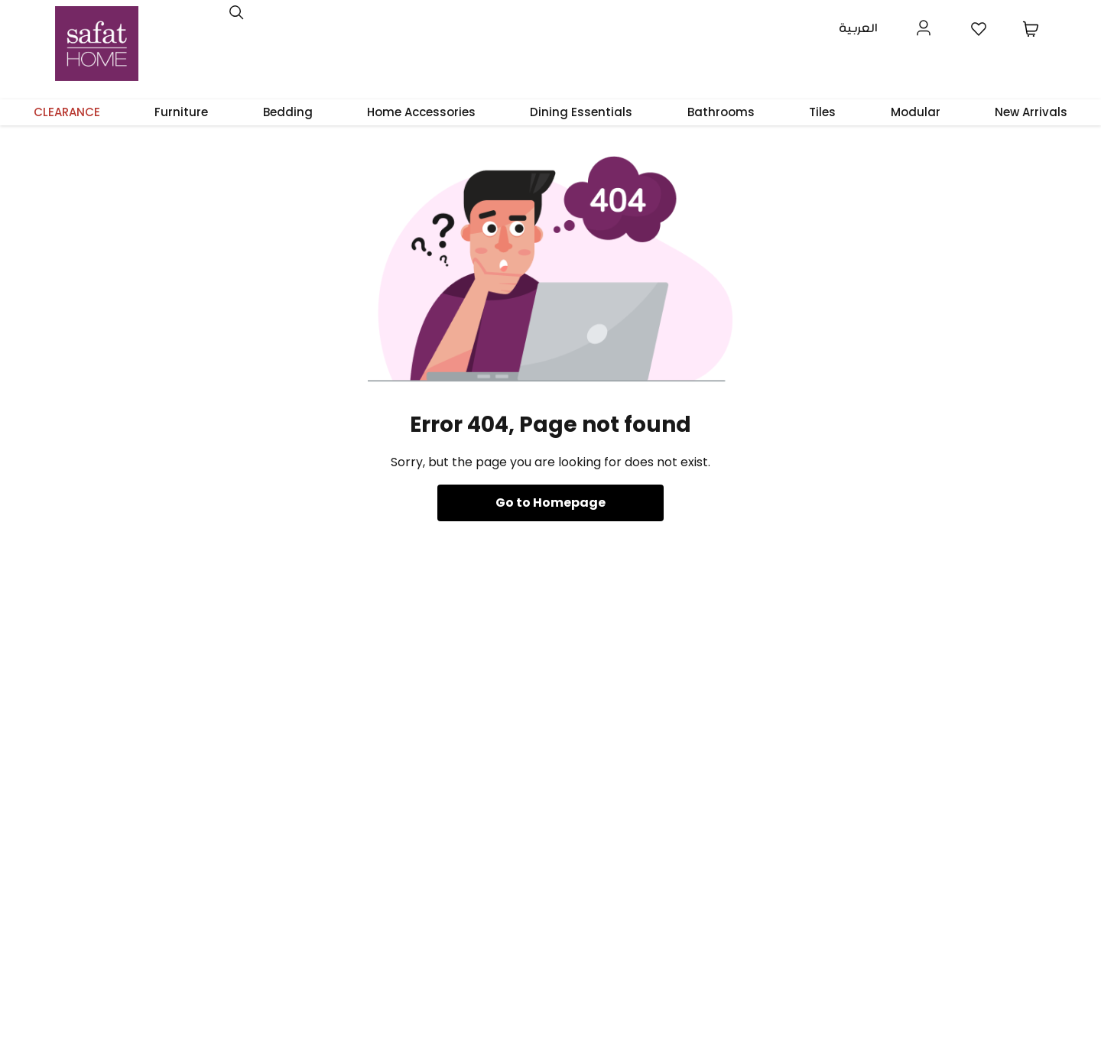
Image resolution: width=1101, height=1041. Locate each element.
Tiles (822, 112)
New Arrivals (1031, 112)
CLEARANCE (67, 112)
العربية (858, 28)
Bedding (288, 112)
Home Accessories (421, 112)
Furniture (181, 112)
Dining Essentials (581, 112)
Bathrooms (721, 112)
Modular (915, 112)
